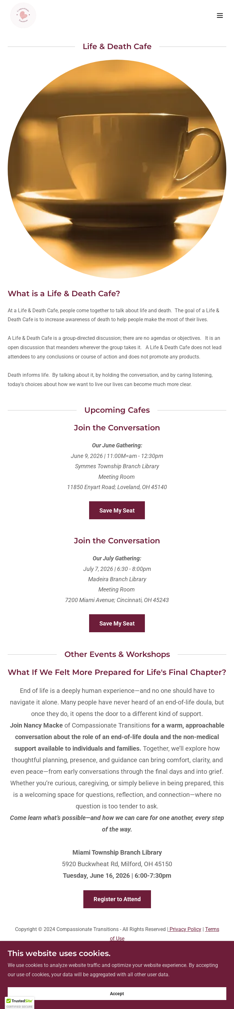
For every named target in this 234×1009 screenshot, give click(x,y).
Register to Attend (117, 899)
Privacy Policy (184, 929)
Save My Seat (117, 510)
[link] (23, 15)
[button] (219, 15)
